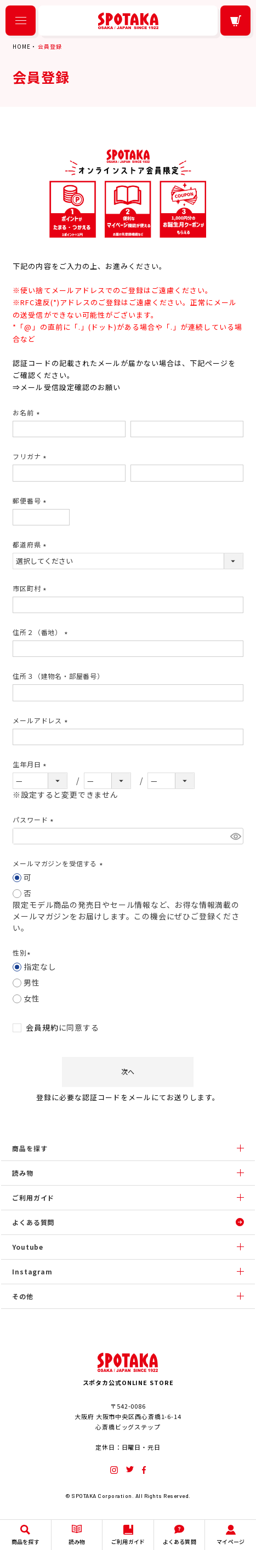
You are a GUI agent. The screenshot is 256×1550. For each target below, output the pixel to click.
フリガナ (31, 456)
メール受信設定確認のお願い (70, 387)
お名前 (27, 412)
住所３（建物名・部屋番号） (58, 675)
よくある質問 (33, 1222)
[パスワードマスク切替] (235, 836)
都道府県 (31, 544)
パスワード (34, 819)
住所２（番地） (41, 632)
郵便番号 (31, 500)
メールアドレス (41, 720)
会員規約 (42, 1027)
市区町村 (31, 588)
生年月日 (31, 764)
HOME (21, 46)
